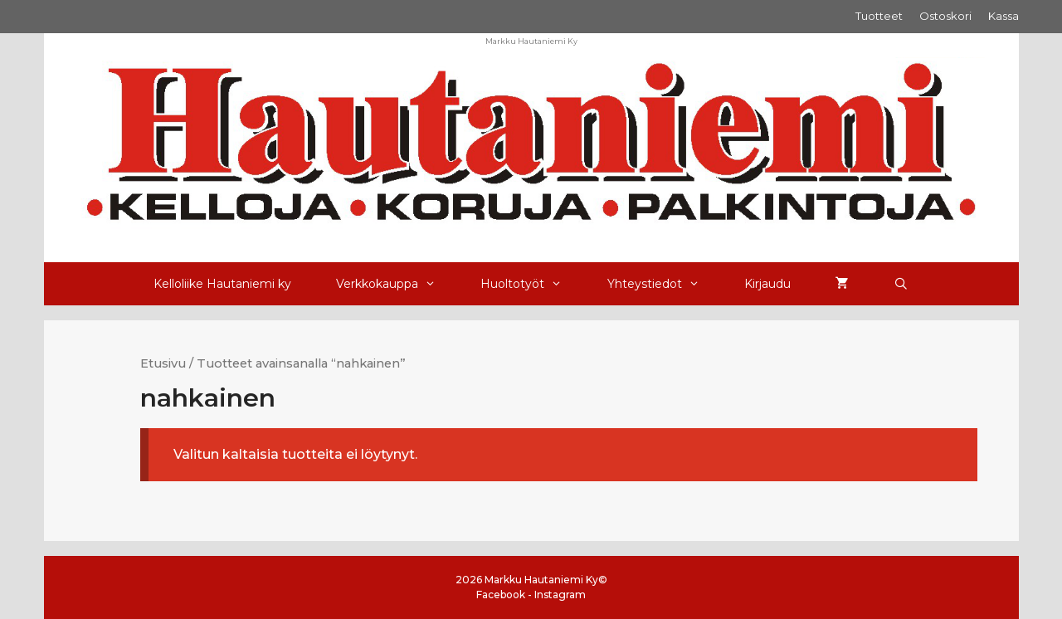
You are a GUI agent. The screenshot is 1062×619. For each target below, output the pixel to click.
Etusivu (163, 363)
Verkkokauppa (397, 283)
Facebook (500, 594)
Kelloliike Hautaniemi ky (222, 283)
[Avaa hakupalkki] (901, 283)
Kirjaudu (767, 283)
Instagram (560, 594)
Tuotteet (879, 15)
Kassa (1003, 15)
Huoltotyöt (532, 283)
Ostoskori (945, 15)
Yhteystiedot (664, 283)
